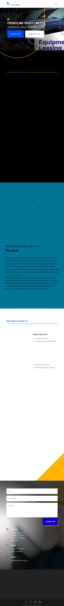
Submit (49, 521)
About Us (15, 34)
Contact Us (34, 34)
